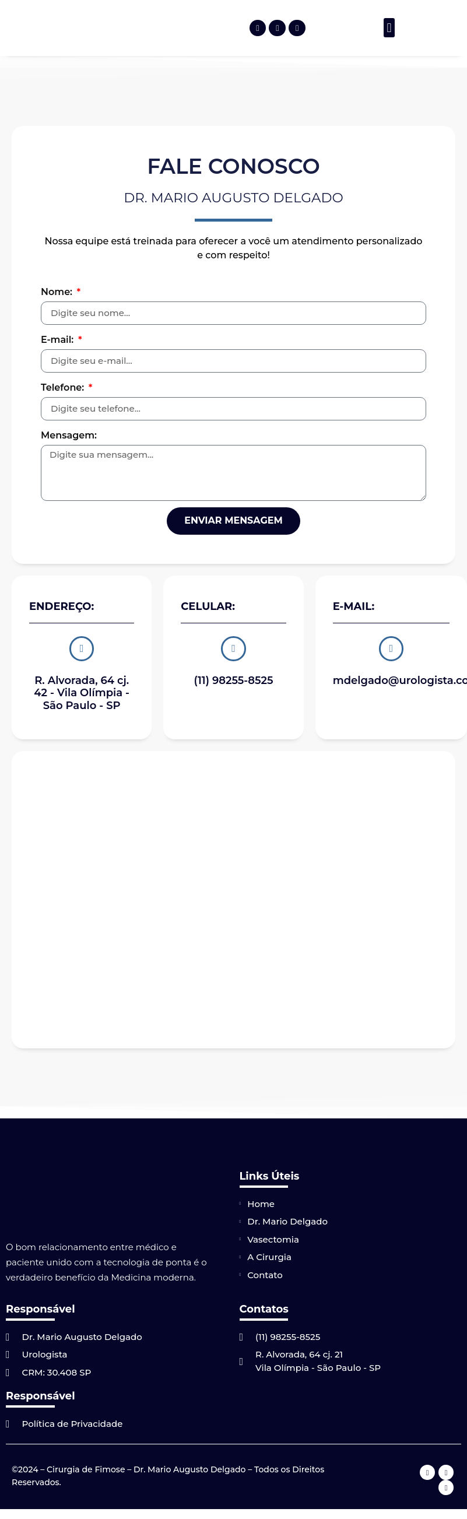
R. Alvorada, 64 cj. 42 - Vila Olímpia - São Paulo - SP (81, 690)
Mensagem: (69, 435)
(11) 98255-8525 (233, 677)
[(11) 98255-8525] (233, 647)
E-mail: (58, 339)
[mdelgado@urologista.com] (391, 647)
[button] (389, 27)
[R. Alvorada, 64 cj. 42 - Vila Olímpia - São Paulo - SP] (82, 647)
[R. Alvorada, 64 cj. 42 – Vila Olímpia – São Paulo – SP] (233, 897)
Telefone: (64, 387)
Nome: (58, 291)
